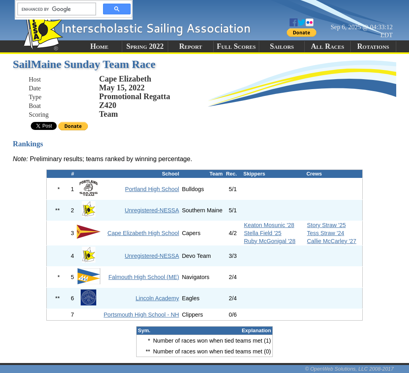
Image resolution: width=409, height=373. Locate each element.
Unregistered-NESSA (152, 210)
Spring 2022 (145, 46)
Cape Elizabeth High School (143, 233)
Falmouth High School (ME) (144, 277)
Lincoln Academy (157, 298)
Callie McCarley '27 (332, 241)
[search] (54, 9)
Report (190, 46)
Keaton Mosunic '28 (269, 225)
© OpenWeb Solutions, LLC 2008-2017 (349, 369)
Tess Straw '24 (325, 233)
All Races (327, 46)
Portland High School (152, 189)
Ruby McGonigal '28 (270, 241)
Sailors (282, 46)
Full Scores (236, 46)
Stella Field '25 (263, 233)
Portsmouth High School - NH (141, 314)
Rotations (373, 46)
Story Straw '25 (326, 225)
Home (99, 46)
